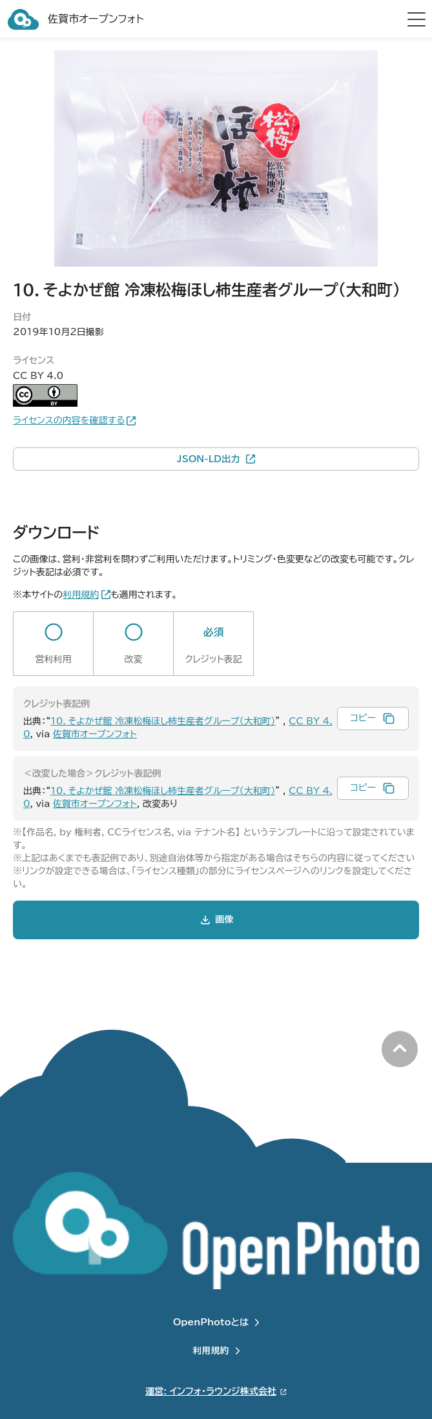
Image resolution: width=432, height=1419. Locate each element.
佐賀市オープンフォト (95, 734)
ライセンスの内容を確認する (69, 420)
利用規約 (211, 1350)
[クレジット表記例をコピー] (373, 718)
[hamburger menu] (416, 19)
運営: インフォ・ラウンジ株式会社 (210, 1391)
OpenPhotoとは (211, 1322)
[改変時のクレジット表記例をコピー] (373, 788)
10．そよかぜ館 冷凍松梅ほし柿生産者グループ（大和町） (163, 721)
